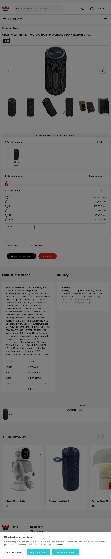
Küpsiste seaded (15, 552)
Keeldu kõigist (38, 552)
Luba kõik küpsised (65, 552)
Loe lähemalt (57, 545)
